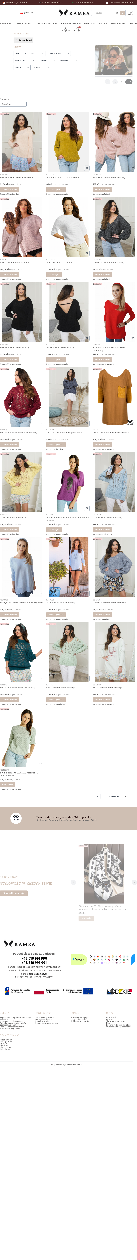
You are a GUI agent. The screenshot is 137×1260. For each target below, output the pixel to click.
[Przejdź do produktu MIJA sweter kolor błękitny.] (68, 567)
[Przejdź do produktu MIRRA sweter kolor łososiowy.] (22, 142)
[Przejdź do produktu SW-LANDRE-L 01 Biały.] (68, 227)
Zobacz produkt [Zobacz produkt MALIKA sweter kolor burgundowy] (9, 444)
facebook (4, 1043)
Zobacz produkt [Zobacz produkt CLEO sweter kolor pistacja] (56, 699)
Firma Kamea (6, 1040)
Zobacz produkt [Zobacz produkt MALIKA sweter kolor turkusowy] (9, 699)
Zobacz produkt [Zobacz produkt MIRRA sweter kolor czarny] (9, 359)
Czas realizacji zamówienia (12, 1027)
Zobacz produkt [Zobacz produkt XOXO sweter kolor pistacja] (102, 699)
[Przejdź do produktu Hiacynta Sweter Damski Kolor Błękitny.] (22, 567)
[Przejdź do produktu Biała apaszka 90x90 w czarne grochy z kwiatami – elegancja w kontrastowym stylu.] (104, 874)
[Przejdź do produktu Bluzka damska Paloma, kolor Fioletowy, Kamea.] (68, 482)
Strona (126, 796)
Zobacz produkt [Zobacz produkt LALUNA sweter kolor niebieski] (102, 614)
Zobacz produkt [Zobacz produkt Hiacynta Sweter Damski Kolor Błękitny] (9, 614)
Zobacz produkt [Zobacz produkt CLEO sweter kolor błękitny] (102, 529)
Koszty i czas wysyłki (80, 1017)
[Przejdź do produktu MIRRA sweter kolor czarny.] (22, 312)
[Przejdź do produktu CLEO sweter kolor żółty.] (22, 482)
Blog (108, 1023)
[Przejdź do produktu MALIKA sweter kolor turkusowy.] (22, 652)
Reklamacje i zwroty (15, 2)
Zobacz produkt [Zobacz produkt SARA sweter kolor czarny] (56, 359)
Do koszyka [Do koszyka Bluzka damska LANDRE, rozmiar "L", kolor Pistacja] (7, 784)
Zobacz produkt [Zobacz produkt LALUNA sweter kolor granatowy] (56, 444)
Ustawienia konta (43, 1019)
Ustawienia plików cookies (12, 1021)
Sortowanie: (5, 99)
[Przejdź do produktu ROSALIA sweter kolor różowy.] (115, 142)
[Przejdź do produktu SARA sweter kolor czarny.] (68, 312)
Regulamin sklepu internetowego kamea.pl (15, 1018)
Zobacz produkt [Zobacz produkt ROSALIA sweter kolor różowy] (102, 189)
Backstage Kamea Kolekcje (118, 1025)
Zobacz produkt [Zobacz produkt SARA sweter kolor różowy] (9, 274)
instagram (5, 1041)
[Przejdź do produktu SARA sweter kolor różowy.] (22, 227)
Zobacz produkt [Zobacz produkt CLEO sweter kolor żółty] (9, 529)
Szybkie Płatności (49, 2)
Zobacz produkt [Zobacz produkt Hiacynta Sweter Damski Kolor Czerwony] (102, 359)
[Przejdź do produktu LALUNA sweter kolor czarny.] (115, 227)
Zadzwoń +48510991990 (120, 2)
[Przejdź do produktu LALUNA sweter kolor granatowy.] (68, 397)
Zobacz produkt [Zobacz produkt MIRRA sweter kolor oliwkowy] (56, 189)
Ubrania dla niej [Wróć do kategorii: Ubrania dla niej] (23, 40)
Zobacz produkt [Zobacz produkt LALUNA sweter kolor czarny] (102, 274)
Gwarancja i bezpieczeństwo (119, 1027)
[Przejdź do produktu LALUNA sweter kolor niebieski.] (115, 567)
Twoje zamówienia (43, 1017)
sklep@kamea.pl (38, 974)
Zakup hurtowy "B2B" (10, 1028)
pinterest (4, 1047)
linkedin (4, 1049)
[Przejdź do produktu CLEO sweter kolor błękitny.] (115, 482)
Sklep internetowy (65, 1065)
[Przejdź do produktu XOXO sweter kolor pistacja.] (115, 652)
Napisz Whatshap (83, 2)
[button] (122, 13)
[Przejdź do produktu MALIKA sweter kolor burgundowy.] (22, 397)
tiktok (3, 1045)
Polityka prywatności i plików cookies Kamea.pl (13, 1024)
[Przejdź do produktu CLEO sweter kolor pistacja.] (68, 652)
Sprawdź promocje (13, 893)
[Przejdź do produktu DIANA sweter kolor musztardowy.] (115, 397)
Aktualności (111, 1017)
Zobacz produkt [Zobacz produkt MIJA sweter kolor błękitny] (56, 614)
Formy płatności (78, 1019)
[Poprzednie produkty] (112, 796)
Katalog (109, 1019)
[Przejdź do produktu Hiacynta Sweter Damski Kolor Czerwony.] (115, 312)
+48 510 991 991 (34, 963)
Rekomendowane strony (46, 1023)
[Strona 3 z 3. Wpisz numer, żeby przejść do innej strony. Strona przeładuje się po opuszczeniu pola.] (132, 796)
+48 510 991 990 (34, 958)
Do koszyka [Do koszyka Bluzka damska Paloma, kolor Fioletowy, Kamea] (54, 529)
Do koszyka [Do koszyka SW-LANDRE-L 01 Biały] (54, 274)
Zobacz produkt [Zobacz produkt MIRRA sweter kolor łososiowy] (9, 189)
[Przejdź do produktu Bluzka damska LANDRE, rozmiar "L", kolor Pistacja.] (22, 737)
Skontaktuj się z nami (116, 1021)
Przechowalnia (42, 1021)
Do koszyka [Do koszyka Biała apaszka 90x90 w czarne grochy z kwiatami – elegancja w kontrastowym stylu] (86, 918)
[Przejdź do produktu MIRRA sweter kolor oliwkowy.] (68, 142)
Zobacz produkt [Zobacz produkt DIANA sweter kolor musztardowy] (102, 444)
